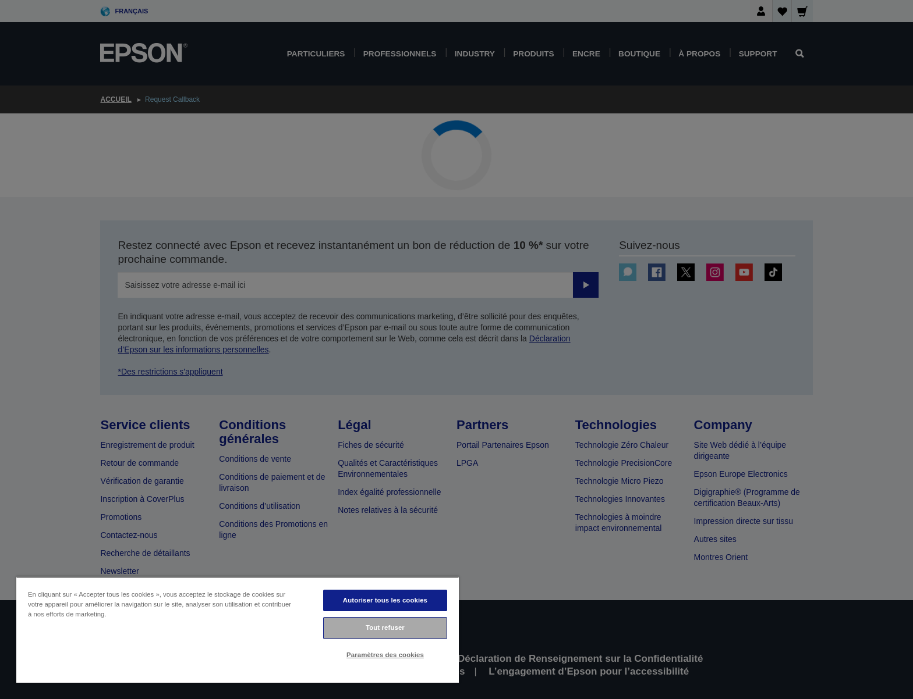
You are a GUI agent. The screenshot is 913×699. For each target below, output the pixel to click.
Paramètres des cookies (385, 654)
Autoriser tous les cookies (385, 600)
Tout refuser (385, 627)
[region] (237, 629)
